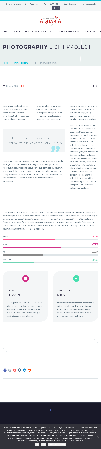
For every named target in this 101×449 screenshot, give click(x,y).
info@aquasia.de (72, 4)
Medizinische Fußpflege (39, 32)
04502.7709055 (52, 4)
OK (37, 445)
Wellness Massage (68, 32)
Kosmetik (89, 32)
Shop (17, 32)
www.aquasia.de (89, 4)
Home (6, 32)
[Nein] (97, 436)
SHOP (56, 8)
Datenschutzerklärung (57, 445)
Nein (43, 445)
